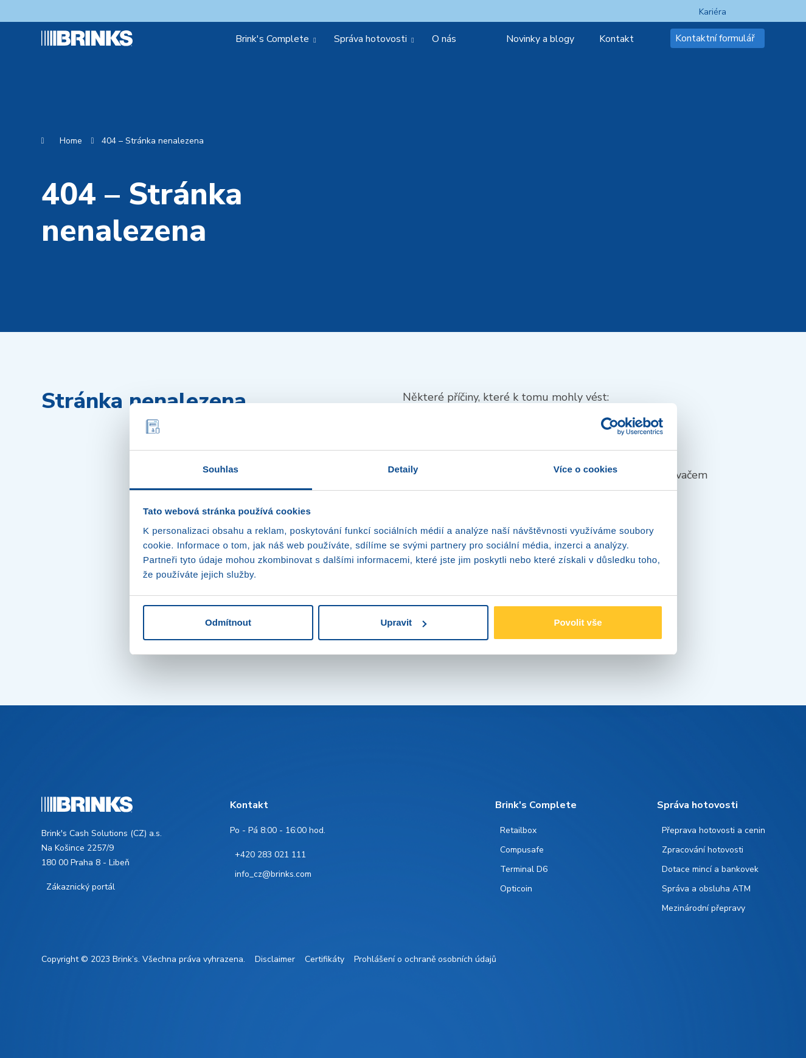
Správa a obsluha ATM (706, 888)
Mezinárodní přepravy (703, 908)
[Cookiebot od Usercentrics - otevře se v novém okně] (610, 427)
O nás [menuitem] (444, 39)
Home (71, 141)
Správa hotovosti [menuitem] (370, 39)
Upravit (403, 622)
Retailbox (518, 830)
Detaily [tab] (403, 469)
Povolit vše (578, 622)
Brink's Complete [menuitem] (272, 39)
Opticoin (516, 888)
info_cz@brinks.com (273, 874)
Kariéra (712, 12)
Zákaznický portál (80, 887)
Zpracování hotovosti (702, 850)
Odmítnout (228, 622)
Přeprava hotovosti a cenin (713, 830)
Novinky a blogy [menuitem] (540, 39)
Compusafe (522, 850)
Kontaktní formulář (715, 38)
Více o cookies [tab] (586, 469)
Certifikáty (324, 959)
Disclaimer (275, 959)
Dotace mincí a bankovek (710, 869)
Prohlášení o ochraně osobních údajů (425, 959)
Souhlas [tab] (220, 469)
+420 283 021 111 (270, 854)
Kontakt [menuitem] (616, 39)
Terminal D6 (523, 869)
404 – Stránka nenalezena (153, 141)
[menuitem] (486, 39)
